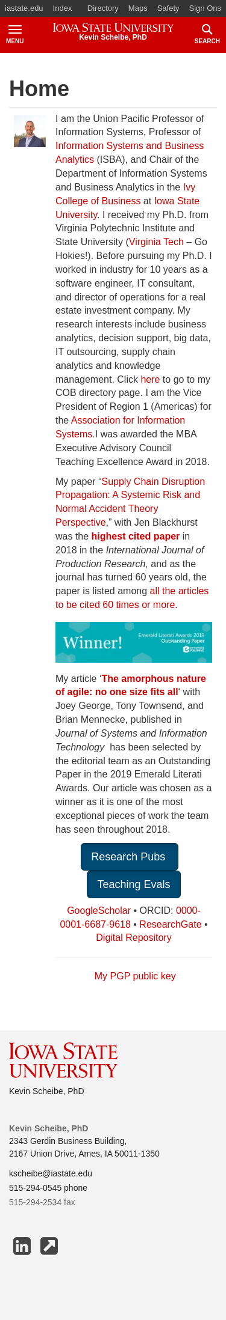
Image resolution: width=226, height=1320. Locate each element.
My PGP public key (135, 976)
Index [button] (62, 8)
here (151, 379)
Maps (138, 8)
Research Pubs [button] (129, 857)
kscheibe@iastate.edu (50, 1173)
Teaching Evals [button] (133, 884)
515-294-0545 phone (48, 1188)
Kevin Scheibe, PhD (46, 1091)
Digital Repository (133, 937)
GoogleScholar (99, 910)
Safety (168, 8)
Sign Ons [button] (205, 8)
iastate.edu (24, 8)
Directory (103, 8)
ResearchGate (170, 924)
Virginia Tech (156, 242)
